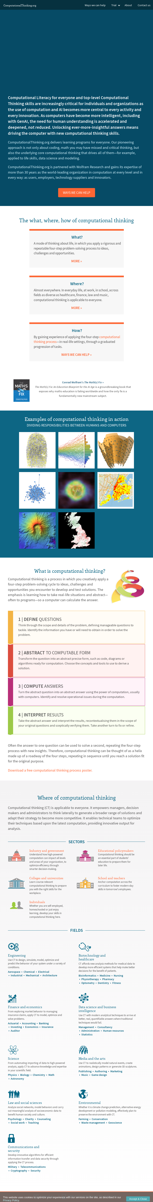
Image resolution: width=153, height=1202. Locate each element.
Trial (113, 5)
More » (76, 261)
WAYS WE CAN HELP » (76, 354)
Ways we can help (95, 5)
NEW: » (90, 1196)
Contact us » (44, 1196)
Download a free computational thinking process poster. (50, 770)
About (128, 5)
